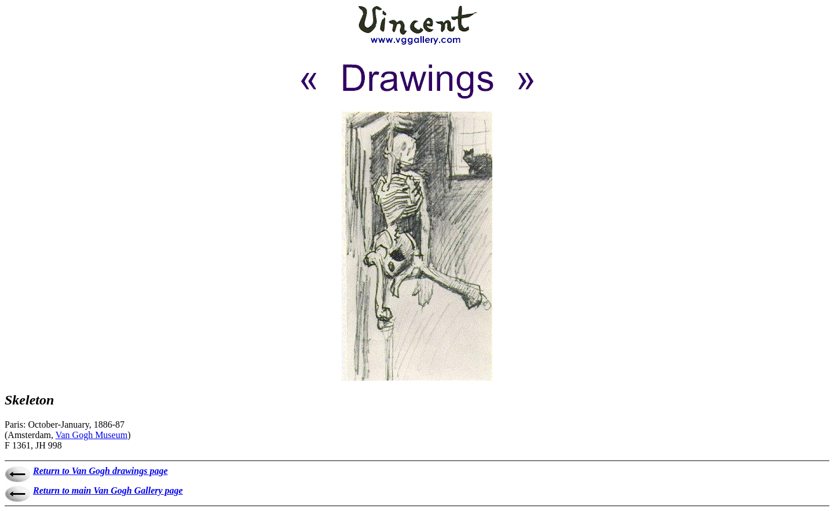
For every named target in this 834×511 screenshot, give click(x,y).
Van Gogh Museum (91, 435)
